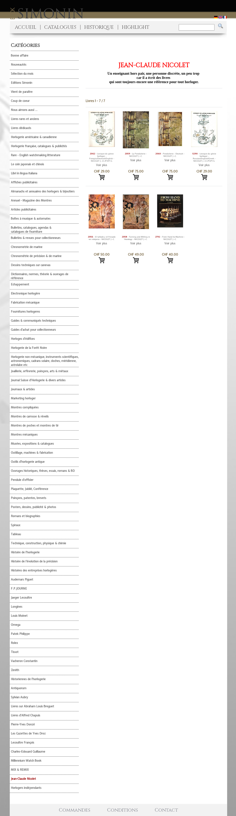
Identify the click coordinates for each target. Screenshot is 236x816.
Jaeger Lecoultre (21, 597)
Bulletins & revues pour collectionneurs (36, 238)
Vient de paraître (22, 92)
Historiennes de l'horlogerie (28, 679)
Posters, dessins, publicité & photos (33, 507)
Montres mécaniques (24, 434)
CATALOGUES (60, 27)
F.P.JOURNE (19, 588)
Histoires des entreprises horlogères (34, 570)
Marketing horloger (23, 398)
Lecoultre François (22, 742)
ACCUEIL (25, 27)
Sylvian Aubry (19, 697)
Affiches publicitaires (24, 182)
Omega (15, 625)
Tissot (14, 652)
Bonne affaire (19, 55)
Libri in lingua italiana (24, 173)
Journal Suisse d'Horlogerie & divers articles (38, 380)
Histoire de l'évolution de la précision (34, 561)
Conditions (122, 810)
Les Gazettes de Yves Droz (28, 733)
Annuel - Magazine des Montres (31, 200)
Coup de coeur (20, 101)
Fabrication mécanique (25, 302)
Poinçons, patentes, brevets (28, 498)
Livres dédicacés (21, 128)
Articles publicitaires (23, 209)
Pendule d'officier (22, 480)
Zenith (15, 670)
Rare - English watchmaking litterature (35, 155)
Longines (16, 606)
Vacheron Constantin (24, 661)
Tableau (16, 534)
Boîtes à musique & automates (30, 218)
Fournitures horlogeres (25, 311)
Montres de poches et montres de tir (34, 425)
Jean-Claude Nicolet (23, 779)
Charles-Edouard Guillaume (28, 751)
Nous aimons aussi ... (24, 110)
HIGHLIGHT (135, 27)
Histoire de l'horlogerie (25, 552)
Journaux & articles (23, 389)
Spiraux (15, 525)
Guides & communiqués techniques (33, 320)
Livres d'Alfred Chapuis (25, 715)
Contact (166, 810)
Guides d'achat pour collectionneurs (33, 330)
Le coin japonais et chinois (27, 164)
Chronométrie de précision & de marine (36, 256)
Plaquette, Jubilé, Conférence (29, 489)
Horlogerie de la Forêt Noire (29, 348)
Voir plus (101, 165)
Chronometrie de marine (26, 247)
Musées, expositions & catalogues (32, 443)
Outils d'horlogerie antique (28, 462)
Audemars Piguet (22, 579)
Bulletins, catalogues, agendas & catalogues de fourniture (31, 229)
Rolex (14, 643)
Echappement (20, 284)
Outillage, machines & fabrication (32, 452)
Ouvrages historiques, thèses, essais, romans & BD (43, 471)
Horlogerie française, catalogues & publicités (39, 146)
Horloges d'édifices (23, 339)
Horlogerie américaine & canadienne (34, 137)
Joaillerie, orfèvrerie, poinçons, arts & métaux (39, 371)
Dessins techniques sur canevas (30, 265)
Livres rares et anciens (25, 119)
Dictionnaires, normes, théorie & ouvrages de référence (39, 276)
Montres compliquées (25, 407)
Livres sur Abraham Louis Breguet (32, 706)
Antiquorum (18, 688)
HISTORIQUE (99, 27)
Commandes (74, 810)
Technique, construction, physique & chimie (38, 543)
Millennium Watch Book (26, 760)
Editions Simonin (21, 83)
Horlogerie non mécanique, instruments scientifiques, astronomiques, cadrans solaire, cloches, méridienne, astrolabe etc (45, 361)
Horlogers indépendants (26, 788)
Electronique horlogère (25, 293)
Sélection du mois (22, 73)
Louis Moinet (19, 616)
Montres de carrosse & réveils (30, 416)
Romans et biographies (25, 516)
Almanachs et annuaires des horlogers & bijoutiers (43, 191)
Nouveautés (18, 64)
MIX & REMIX (20, 770)
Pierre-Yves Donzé (23, 724)
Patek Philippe (20, 634)
